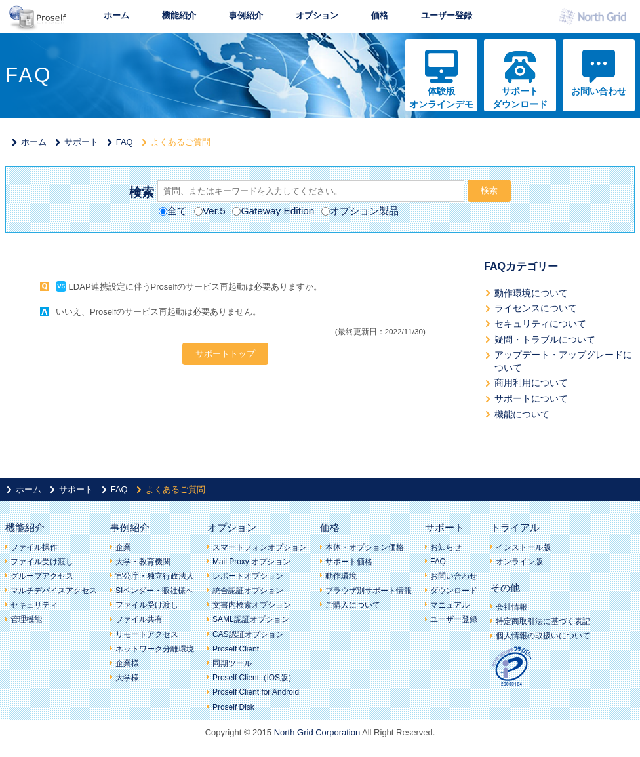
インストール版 (523, 547)
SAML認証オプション (250, 619)
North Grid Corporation (317, 732)
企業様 (127, 663)
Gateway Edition (273, 210)
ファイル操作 (34, 547)
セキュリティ (34, 605)
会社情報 (511, 606)
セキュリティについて (540, 324)
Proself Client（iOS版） (254, 677)
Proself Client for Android (255, 692)
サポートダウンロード (520, 97)
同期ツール (232, 663)
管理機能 (26, 619)
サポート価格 (348, 561)
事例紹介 (246, 15)
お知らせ (446, 547)
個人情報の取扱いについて (543, 635)
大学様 (127, 677)
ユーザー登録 (446, 15)
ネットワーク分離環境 (154, 648)
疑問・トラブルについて (544, 339)
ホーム (116, 15)
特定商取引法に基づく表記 (543, 621)
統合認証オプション (247, 590)
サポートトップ (225, 354)
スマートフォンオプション (259, 547)
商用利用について (531, 383)
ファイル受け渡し (41, 561)
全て (173, 210)
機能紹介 (179, 15)
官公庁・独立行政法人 (154, 576)
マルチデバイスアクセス (53, 590)
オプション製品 (360, 210)
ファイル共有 (139, 619)
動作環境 (341, 576)
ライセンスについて (535, 308)
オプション (317, 15)
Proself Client (235, 648)
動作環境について (531, 293)
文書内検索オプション (251, 605)
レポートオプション (247, 576)
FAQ (124, 142)
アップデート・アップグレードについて (563, 361)
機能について (522, 414)
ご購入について (352, 605)
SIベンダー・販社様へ (154, 590)
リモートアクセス (146, 634)
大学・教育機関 (142, 561)
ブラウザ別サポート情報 (368, 590)
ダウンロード (453, 590)
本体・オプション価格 (364, 547)
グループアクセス (41, 576)
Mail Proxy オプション (251, 561)
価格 (379, 15)
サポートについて (531, 398)
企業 (123, 547)
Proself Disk (233, 707)
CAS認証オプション (248, 634)
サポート (81, 142)
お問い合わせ (598, 91)
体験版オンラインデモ (441, 97)
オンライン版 (519, 561)
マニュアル (450, 605)
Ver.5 (210, 210)
